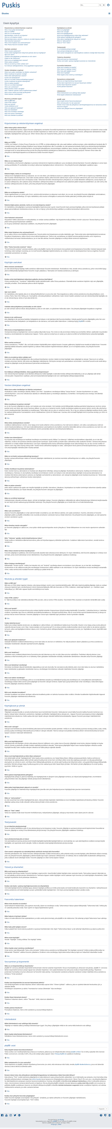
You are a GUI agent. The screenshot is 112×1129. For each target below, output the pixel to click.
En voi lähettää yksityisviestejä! (66, 49)
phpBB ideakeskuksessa (83, 1064)
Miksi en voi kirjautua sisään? (13, 37)
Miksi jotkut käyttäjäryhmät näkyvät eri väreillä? (71, 39)
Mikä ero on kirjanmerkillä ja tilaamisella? (69, 81)
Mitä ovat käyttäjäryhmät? (65, 33)
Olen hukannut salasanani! (12, 41)
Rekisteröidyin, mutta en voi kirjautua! (16, 35)
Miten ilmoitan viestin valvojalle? (14, 89)
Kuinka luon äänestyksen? (12, 77)
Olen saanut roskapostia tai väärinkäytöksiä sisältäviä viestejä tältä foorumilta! (80, 53)
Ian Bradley (61, 1119)
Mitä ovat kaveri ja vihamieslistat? (67, 59)
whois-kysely (36, 1079)
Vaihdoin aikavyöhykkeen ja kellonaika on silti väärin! (20, 56)
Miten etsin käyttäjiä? (63, 73)
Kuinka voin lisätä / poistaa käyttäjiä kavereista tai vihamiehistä (76, 61)
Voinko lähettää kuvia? (11, 106)
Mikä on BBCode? (10, 100)
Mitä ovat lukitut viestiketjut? (13, 113)
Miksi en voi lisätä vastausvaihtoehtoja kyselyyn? (19, 79)
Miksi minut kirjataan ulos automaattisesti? (17, 43)
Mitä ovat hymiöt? (10, 104)
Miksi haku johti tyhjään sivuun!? (66, 71)
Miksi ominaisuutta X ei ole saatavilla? (68, 103)
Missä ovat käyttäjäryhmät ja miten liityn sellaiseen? (72, 35)
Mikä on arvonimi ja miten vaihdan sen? (16, 64)
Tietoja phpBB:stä (60, 1054)
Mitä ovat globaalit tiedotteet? (14, 108)
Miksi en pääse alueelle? (12, 83)
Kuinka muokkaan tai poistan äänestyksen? (17, 81)
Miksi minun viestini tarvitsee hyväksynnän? (18, 92)
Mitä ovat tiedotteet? (11, 110)
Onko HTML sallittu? (11, 102)
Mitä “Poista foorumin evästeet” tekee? (16, 44)
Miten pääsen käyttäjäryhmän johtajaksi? (69, 37)
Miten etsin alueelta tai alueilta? (66, 67)
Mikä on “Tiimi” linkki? (63, 43)
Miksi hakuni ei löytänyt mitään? (66, 69)
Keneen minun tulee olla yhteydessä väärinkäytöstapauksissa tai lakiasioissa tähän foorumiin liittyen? (81, 105)
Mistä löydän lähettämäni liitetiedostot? (69, 95)
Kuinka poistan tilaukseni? (65, 86)
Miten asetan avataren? (12, 62)
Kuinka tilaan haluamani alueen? (67, 85)
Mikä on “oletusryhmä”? (64, 41)
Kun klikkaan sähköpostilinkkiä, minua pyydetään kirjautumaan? (24, 66)
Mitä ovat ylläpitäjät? (63, 30)
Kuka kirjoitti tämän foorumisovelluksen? (69, 101)
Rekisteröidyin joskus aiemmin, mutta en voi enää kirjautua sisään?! (25, 39)
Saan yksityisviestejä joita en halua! (67, 51)
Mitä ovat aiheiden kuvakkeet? (14, 115)
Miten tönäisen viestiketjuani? (13, 94)
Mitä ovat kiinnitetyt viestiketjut (14, 111)
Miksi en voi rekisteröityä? (12, 33)
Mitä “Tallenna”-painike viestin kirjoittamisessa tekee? (21, 90)
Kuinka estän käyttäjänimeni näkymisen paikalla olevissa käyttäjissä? (25, 53)
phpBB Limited (76, 1052)
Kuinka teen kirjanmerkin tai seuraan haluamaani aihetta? (74, 83)
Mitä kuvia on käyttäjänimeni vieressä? (16, 60)
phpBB (81, 321)
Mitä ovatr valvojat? (63, 32)
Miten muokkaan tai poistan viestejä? (16, 74)
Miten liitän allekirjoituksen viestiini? (16, 76)
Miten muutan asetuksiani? (13, 51)
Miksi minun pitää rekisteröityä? (14, 30)
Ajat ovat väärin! (9, 54)
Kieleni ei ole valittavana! (12, 58)
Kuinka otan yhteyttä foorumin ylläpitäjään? (70, 108)
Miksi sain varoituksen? (12, 87)
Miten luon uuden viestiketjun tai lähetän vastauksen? (21, 72)
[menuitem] (108, 5)
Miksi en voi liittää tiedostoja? (14, 85)
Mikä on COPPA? (10, 32)
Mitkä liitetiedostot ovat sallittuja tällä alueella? (71, 93)
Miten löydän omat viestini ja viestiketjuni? (70, 75)
